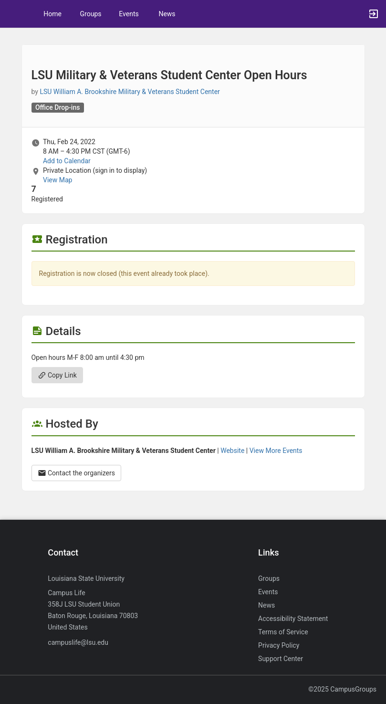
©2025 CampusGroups (342, 689)
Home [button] (52, 14)
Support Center (280, 658)
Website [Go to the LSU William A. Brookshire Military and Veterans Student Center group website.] (232, 450)
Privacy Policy (278, 645)
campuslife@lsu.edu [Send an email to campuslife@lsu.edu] (78, 642)
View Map (57, 180)
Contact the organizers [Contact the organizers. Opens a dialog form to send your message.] (76, 473)
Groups (91, 14)
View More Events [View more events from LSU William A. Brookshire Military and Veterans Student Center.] (276, 450)
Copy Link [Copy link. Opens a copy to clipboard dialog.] (57, 375)
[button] (12, 14)
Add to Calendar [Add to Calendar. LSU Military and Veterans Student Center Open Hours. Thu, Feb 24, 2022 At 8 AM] (67, 161)
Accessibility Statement (293, 618)
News (166, 14)
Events (128, 14)
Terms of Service (283, 632)
